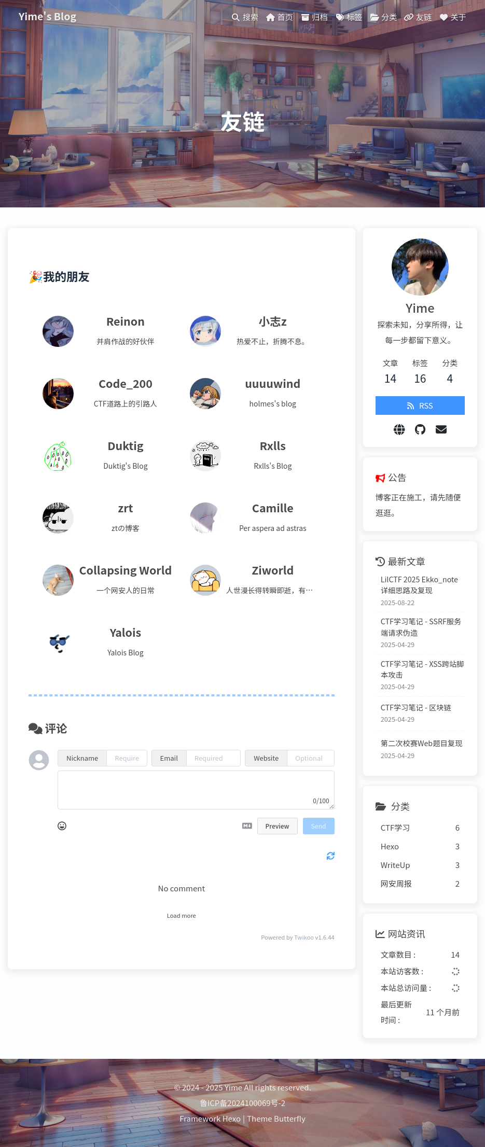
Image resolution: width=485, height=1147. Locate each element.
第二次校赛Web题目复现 (421, 742)
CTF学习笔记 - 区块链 (416, 707)
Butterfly (290, 1118)
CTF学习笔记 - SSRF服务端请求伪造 (421, 626)
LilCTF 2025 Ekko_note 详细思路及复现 (419, 584)
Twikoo (304, 937)
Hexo (232, 1118)
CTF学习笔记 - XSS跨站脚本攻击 (422, 669)
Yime (233, 1087)
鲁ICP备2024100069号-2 (242, 1102)
